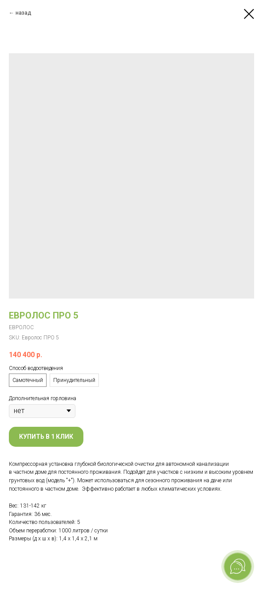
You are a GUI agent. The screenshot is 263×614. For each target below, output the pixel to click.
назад (23, 13)
